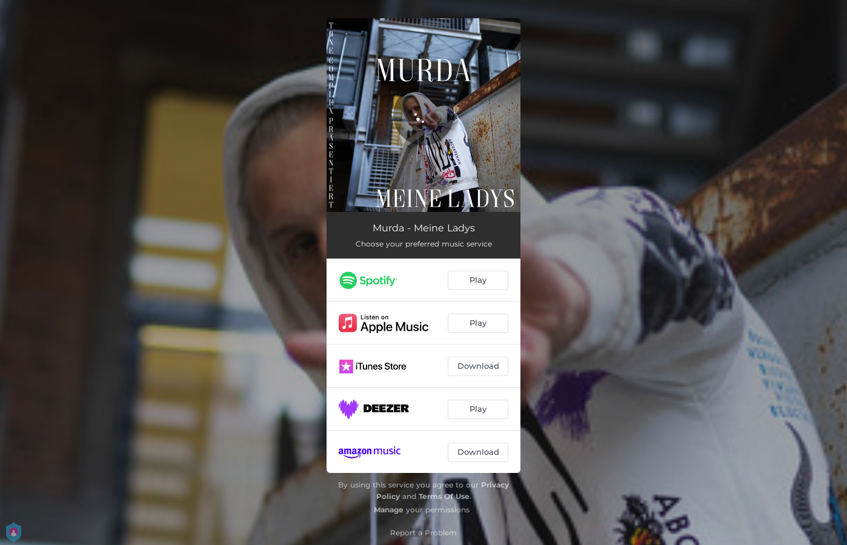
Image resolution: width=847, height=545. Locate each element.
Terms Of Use (444, 496)
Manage (389, 509)
